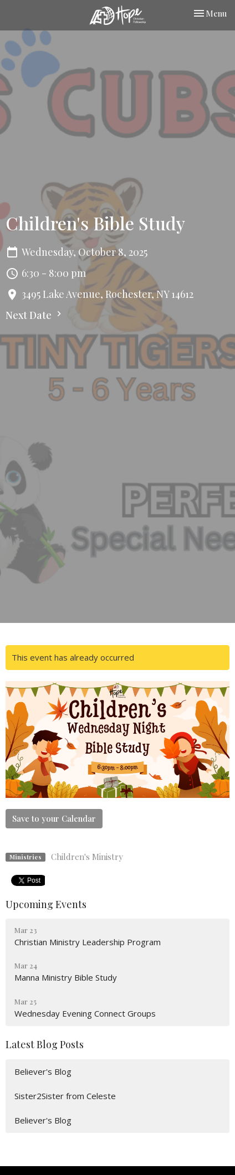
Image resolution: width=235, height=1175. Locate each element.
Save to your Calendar (54, 818)
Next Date (35, 315)
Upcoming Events (46, 904)
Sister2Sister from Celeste (65, 1095)
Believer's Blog (42, 1071)
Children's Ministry (87, 856)
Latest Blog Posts (45, 1044)
